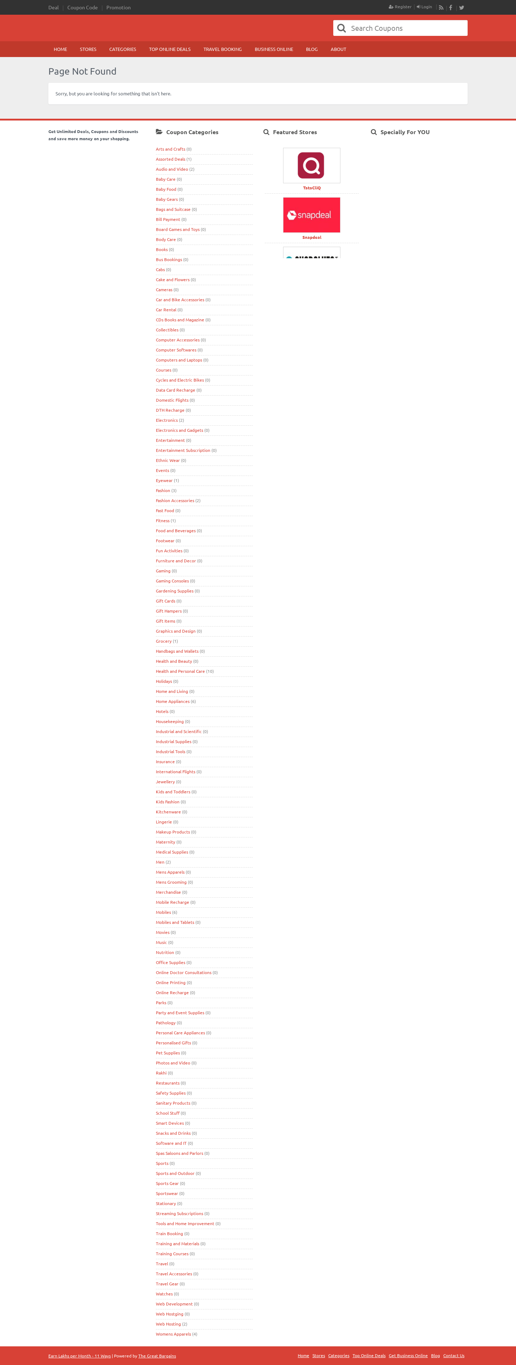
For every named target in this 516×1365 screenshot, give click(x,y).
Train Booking (169, 1233)
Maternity (165, 842)
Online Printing (171, 982)
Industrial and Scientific (179, 731)
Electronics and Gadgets (179, 430)
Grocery (164, 641)
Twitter (461, 8)
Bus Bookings (169, 259)
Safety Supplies (171, 1093)
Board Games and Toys (178, 229)
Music (161, 942)
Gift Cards (165, 601)
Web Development (174, 1304)
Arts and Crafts (170, 149)
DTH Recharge (170, 410)
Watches (164, 1293)
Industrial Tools (170, 751)
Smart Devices (170, 1123)
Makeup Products (173, 832)
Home (60, 49)
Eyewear (164, 480)
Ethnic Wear (168, 460)
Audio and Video (172, 169)
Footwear (165, 540)
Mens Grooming (171, 882)
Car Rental (166, 309)
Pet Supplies (168, 1052)
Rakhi (161, 1073)
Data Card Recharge (175, 390)
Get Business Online (408, 1355)
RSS (441, 8)
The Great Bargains (157, 1356)
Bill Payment (168, 219)
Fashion (163, 490)
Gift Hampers (169, 611)
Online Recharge (172, 992)
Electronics (167, 420)
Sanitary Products (173, 1103)
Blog (312, 49)
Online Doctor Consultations (183, 972)
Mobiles (163, 912)
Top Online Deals (170, 49)
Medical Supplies (172, 852)
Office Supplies (170, 962)
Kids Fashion (168, 801)
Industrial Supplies (173, 741)
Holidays (164, 681)
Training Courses (172, 1253)
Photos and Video (173, 1063)
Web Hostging (169, 1314)
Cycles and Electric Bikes (180, 380)
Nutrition (165, 952)
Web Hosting (168, 1324)
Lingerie (164, 822)
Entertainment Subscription (183, 450)
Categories (122, 49)
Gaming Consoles (172, 581)
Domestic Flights (172, 400)
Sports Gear (167, 1183)
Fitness (162, 520)
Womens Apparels (173, 1334)
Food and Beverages (176, 530)
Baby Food (166, 189)
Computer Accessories (178, 340)
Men (160, 862)
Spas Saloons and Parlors (179, 1153)
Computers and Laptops (179, 360)
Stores (88, 49)
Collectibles (167, 329)
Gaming (163, 570)
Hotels (162, 711)
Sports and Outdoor (175, 1173)
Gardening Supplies (175, 591)
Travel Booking (223, 49)
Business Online (274, 49)
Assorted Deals (170, 159)
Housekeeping (170, 721)
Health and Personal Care (180, 671)
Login (424, 6)
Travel (162, 1263)
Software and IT (171, 1143)
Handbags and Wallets (177, 651)
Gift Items (165, 621)
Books (162, 249)
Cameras (164, 289)
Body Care (166, 239)
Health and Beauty (174, 661)
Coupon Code (82, 7)
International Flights (175, 771)
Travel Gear (167, 1283)
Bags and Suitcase (173, 209)
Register (400, 6)
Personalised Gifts (173, 1042)
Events (162, 470)
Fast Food (165, 510)
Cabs (160, 269)
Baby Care (166, 179)
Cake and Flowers (173, 279)
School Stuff (168, 1113)
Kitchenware (168, 811)
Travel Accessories (174, 1273)
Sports (162, 1163)
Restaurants (168, 1083)
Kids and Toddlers (173, 791)
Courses (163, 370)
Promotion (118, 7)
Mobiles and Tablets (175, 922)
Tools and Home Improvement (185, 1223)
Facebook (451, 8)
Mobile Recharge (172, 902)
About (338, 49)
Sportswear (167, 1193)
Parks (161, 1002)
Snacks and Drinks (173, 1133)
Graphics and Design (176, 631)
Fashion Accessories (175, 500)
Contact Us (453, 1355)
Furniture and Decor (176, 560)
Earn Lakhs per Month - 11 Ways (79, 1356)
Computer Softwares (176, 350)
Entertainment (170, 440)
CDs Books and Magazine (180, 319)
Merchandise (168, 892)
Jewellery (165, 781)
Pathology (166, 1022)
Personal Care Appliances (180, 1032)
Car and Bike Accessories (180, 299)
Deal (53, 7)
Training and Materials (177, 1243)
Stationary (166, 1203)
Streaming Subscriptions (179, 1213)
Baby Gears (167, 199)
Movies (162, 932)
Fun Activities (169, 550)
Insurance (165, 761)
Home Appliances (173, 701)
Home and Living (172, 691)
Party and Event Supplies (180, 1012)
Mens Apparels (170, 872)
